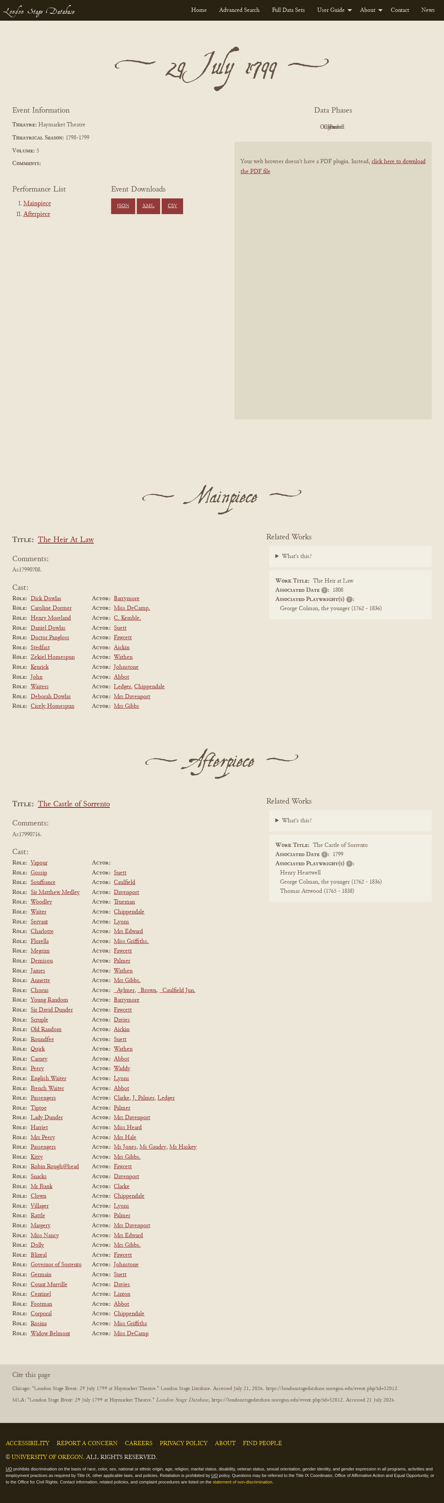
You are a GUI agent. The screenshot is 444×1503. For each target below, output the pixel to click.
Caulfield (124, 882)
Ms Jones (125, 1147)
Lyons (121, 922)
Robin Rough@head (55, 1167)
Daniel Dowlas (48, 628)
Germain (41, 1275)
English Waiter (48, 1079)
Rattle (38, 1216)
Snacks (39, 1177)
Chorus (40, 990)
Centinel (41, 1294)
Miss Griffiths (130, 1324)
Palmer (122, 961)
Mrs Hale (125, 1138)
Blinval (39, 1255)
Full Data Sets (288, 10)
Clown (38, 1196)
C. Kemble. (127, 618)
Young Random (49, 1000)
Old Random (46, 1030)
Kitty (37, 1157)
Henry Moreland (51, 618)
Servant (39, 922)
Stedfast (40, 648)
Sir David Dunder (52, 1010)
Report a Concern (87, 1444)
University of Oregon (47, 1457)
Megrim (40, 951)
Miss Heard (128, 1128)
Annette (40, 980)
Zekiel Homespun (53, 657)
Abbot (121, 677)
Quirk (38, 1049)
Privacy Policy (184, 1444)
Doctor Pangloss (50, 638)
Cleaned (352, 127)
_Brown (147, 990)
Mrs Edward (128, 931)
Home (199, 10)
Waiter (38, 912)
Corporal (41, 1314)
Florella (40, 941)
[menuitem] (199, 10)
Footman (41, 1304)
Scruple (39, 1020)
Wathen (123, 657)
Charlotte (42, 931)
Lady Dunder (47, 1118)
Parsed (394, 127)
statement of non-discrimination (242, 1482)
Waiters (40, 687)
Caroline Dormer (51, 608)
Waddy (122, 1069)
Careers (138, 1444)
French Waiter (47, 1089)
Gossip (39, 873)
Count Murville (49, 1285)
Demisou (42, 961)
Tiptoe (39, 1108)
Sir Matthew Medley (55, 892)
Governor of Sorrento (56, 1265)
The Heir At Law (66, 540)
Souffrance (43, 882)
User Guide (331, 10)
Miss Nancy (45, 1236)
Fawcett (123, 638)
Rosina (39, 1324)
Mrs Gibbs (126, 706)
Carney (39, 1059)
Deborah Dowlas (51, 697)
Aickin (121, 648)
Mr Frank (41, 1187)
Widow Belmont (50, 1334)
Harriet (39, 1128)
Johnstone (126, 667)
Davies (122, 1020)
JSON (123, 206)
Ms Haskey (183, 1147)
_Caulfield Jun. (177, 990)
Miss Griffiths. (131, 941)
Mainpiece (37, 203)
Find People (262, 1444)
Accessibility (27, 1444)
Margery (41, 1226)
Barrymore (126, 599)
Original (310, 127)
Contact (400, 10)
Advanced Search (239, 10)
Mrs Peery (43, 1138)
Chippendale (149, 687)
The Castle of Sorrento (74, 805)
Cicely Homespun (52, 706)
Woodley (41, 902)
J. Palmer (143, 1098)
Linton (122, 1294)
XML (148, 206)
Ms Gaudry (152, 1147)
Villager (40, 1206)
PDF (268, 127)
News (428, 10)
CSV (172, 206)
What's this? (297, 556)
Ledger (122, 687)
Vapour (39, 863)
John (37, 677)
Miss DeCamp (131, 1334)
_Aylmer (124, 990)
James (38, 971)
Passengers (43, 1098)
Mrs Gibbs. (127, 980)
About (367, 10)
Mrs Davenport (132, 697)
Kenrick (40, 667)
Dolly (37, 1245)
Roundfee (42, 1039)
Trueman (124, 902)
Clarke (121, 1098)
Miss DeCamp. (132, 608)
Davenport (126, 892)
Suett (120, 628)
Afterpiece (36, 214)
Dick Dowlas (46, 599)
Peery (37, 1069)
